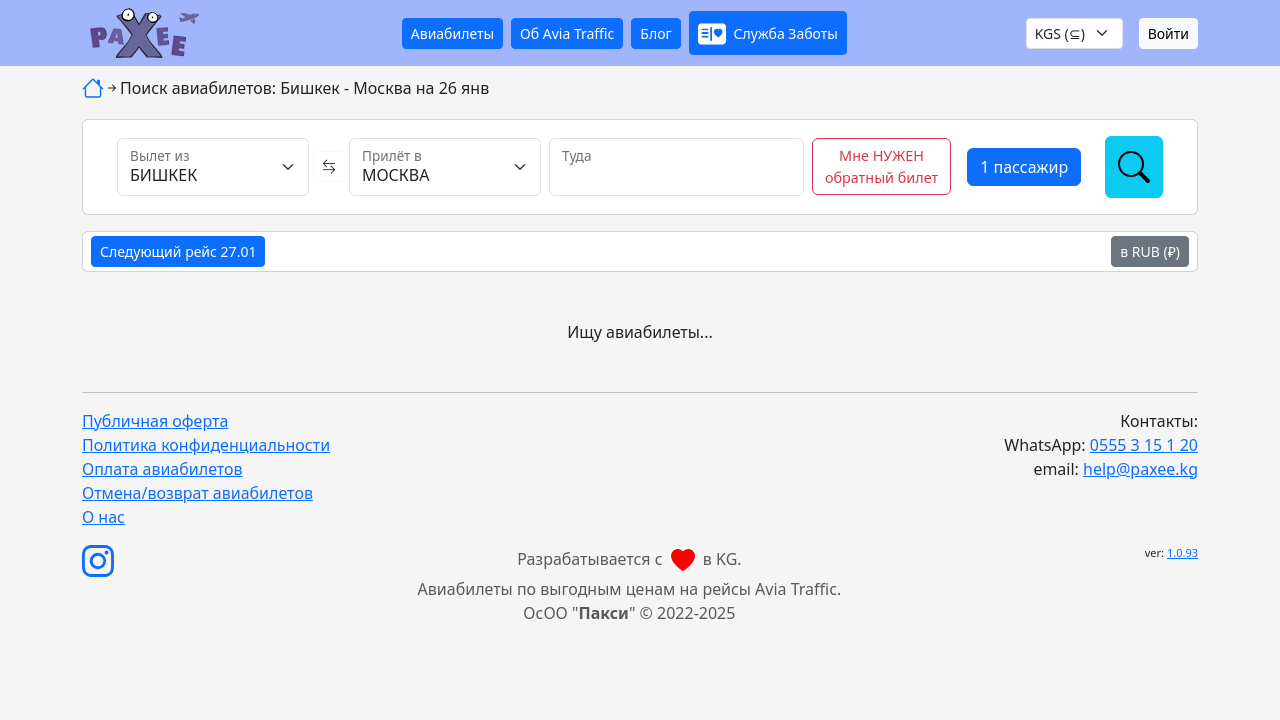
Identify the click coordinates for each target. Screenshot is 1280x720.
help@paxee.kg (1140, 469)
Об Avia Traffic (567, 33)
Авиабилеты (452, 33)
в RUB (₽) (1150, 251)
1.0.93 (1182, 552)
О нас (103, 517)
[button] (768, 33)
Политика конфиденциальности (206, 445)
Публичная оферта (155, 421)
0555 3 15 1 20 (1144, 445)
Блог (655, 33)
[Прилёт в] (445, 167)
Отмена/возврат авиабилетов (197, 493)
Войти (1168, 33)
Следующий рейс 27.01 (178, 251)
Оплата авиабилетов (162, 469)
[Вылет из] (213, 167)
